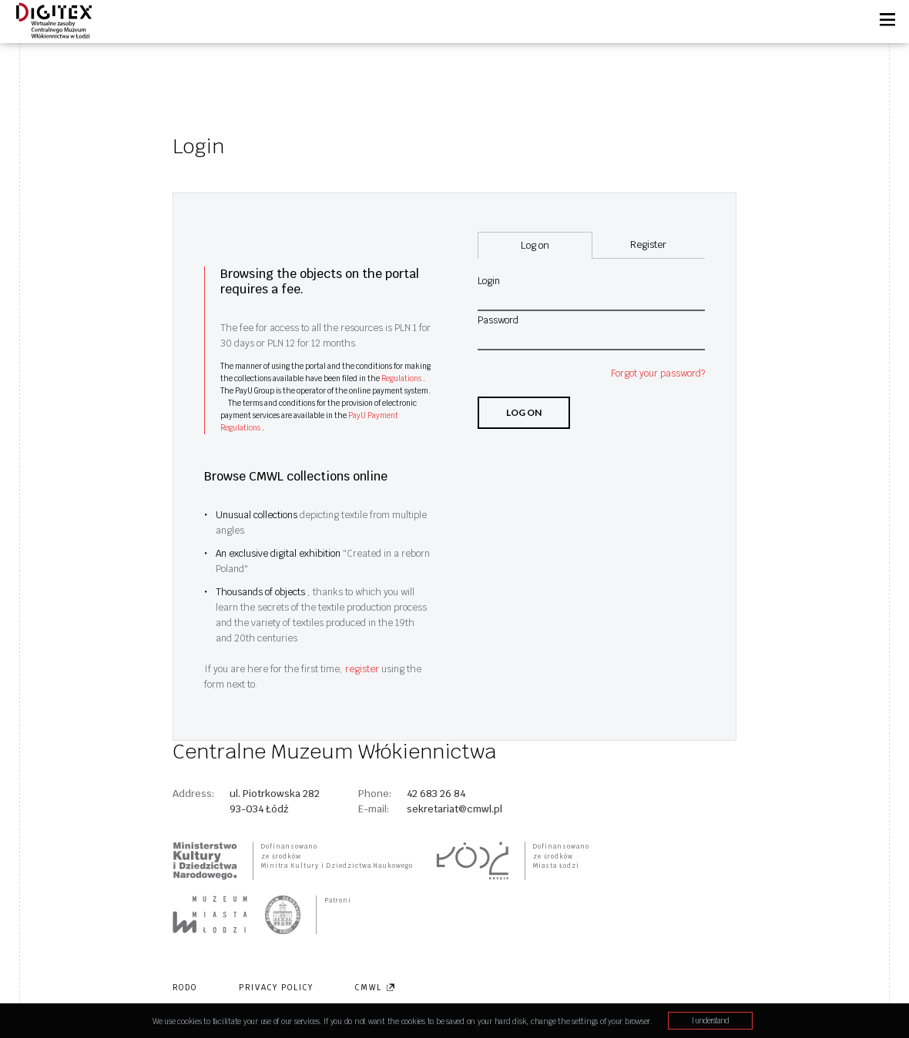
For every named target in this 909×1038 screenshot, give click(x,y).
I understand (710, 1021)
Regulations (402, 378)
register (363, 669)
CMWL (375, 988)
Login (489, 281)
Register (648, 244)
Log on (524, 412)
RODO (185, 988)
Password (498, 320)
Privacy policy (276, 988)
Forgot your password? (658, 373)
